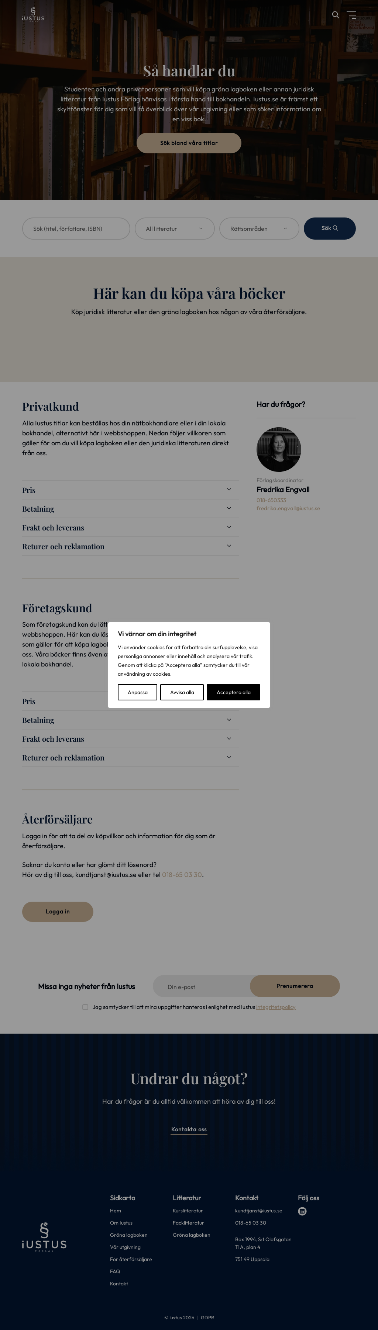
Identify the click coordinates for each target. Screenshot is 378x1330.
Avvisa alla (182, 692)
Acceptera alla (234, 692)
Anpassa (138, 692)
